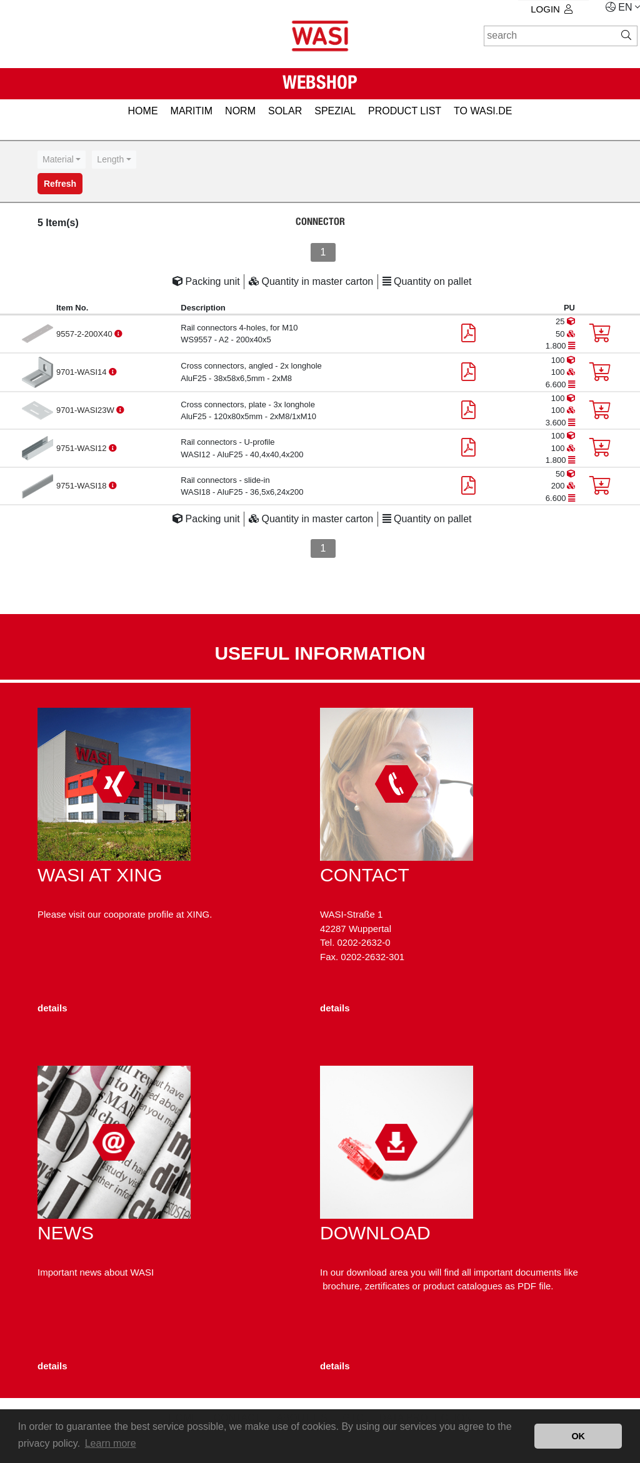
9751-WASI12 (82, 448)
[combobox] (62, 160)
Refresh (60, 184)
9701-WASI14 (82, 372)
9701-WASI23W (86, 410)
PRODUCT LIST (404, 111)
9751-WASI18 (82, 485)
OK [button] (578, 1436)
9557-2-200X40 (85, 334)
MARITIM (192, 111)
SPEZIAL (335, 111)
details (53, 1008)
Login (551, 9)
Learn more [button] (110, 1443)
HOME (143, 111)
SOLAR (285, 111)
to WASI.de (483, 111)
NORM (240, 111)
